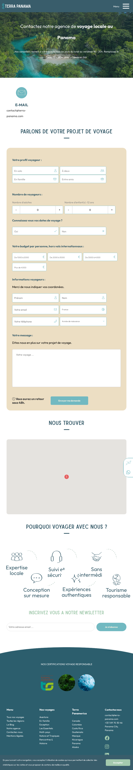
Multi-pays (44, 709)
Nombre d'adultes (22, 201)
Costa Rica (77, 706)
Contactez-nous (15, 709)
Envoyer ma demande (69, 378)
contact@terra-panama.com (17, 102)
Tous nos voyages (15, 694)
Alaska (75, 724)
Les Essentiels (46, 706)
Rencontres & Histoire (46, 719)
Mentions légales (15, 713)
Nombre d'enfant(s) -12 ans (79, 201)
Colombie (77, 702)
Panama (76, 721)
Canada (76, 698)
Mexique (76, 713)
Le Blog (10, 702)
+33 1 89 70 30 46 (113, 700)
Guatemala (77, 709)
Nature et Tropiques (49, 713)
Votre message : (22, 313)
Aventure (43, 694)
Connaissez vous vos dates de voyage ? (37, 220)
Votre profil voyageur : (27, 160)
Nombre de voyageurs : (27, 194)
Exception (44, 702)
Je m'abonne (111, 604)
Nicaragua (77, 717)
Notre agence (13, 706)
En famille (44, 698)
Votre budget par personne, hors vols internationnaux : (48, 246)
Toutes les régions (15, 698)
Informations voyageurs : (28, 269)
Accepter (124, 762)
